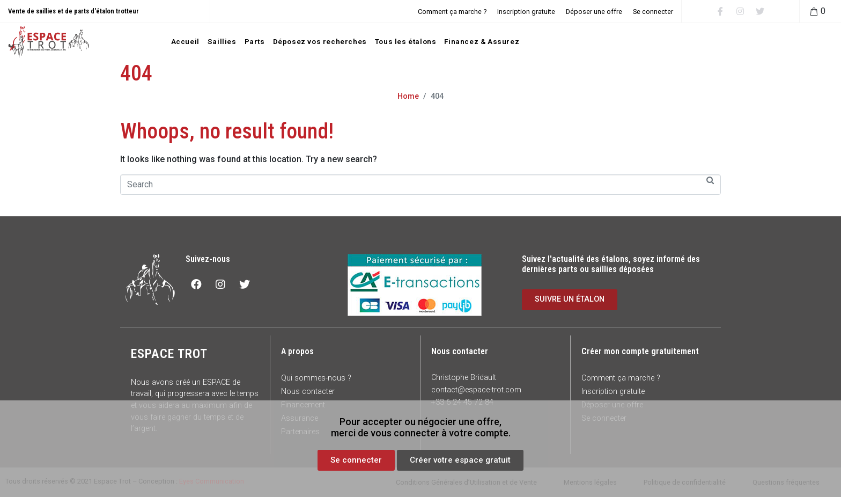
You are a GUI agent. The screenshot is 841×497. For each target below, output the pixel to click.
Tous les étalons (406, 41)
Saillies (222, 41)
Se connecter (653, 12)
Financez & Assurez (481, 41)
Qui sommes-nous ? (316, 378)
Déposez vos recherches (320, 41)
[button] (356, 460)
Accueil (185, 41)
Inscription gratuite (526, 12)
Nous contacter (308, 391)
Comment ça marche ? (452, 12)
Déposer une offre (594, 12)
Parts (255, 41)
